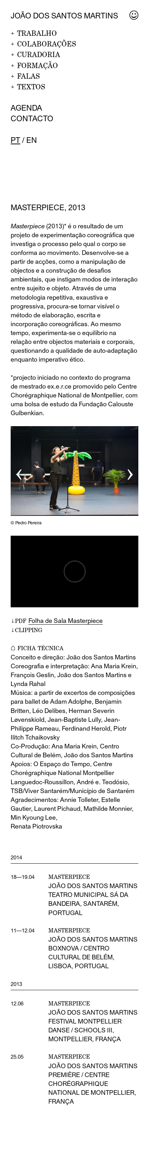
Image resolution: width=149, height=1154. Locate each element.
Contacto (32, 118)
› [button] (130, 471)
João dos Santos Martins (64, 15)
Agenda (26, 108)
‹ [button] (19, 471)
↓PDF (57, 620)
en (31, 140)
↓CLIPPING (26, 630)
